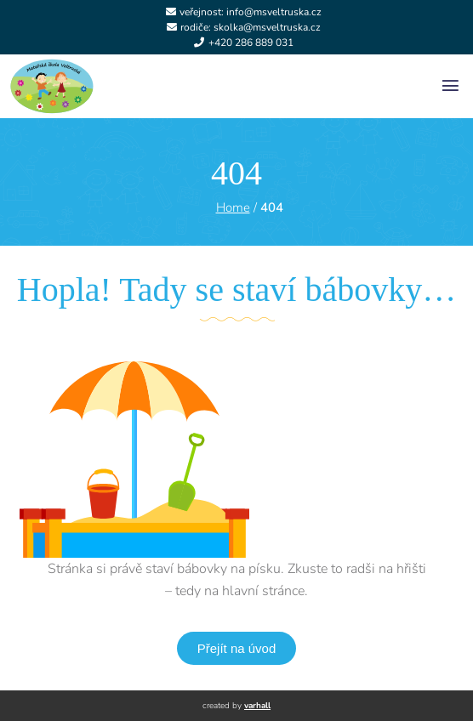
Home (233, 207)
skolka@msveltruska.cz (267, 27)
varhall (257, 706)
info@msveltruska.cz (274, 12)
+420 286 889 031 (250, 42)
